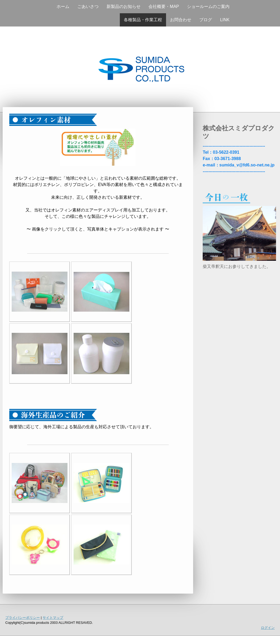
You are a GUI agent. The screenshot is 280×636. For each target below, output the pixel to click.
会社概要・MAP (164, 6)
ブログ (205, 19)
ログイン (268, 628)
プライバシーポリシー (22, 618)
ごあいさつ (88, 6)
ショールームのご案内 (208, 6)
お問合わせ (180, 19)
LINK (225, 19)
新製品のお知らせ (124, 6)
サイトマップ (53, 618)
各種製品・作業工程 (143, 19)
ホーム (63, 6)
